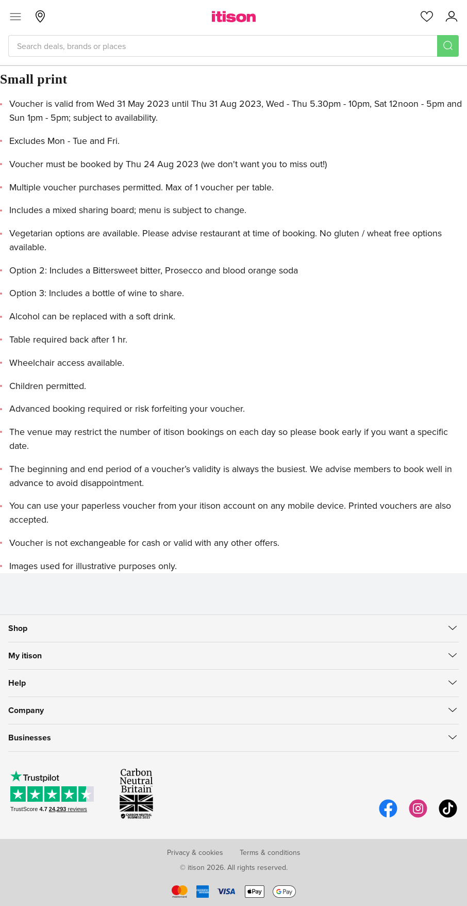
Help (17, 683)
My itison (25, 655)
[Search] (448, 46)
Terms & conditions (270, 852)
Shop (17, 628)
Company (26, 710)
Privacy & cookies (195, 852)
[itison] (234, 16)
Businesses (29, 737)
